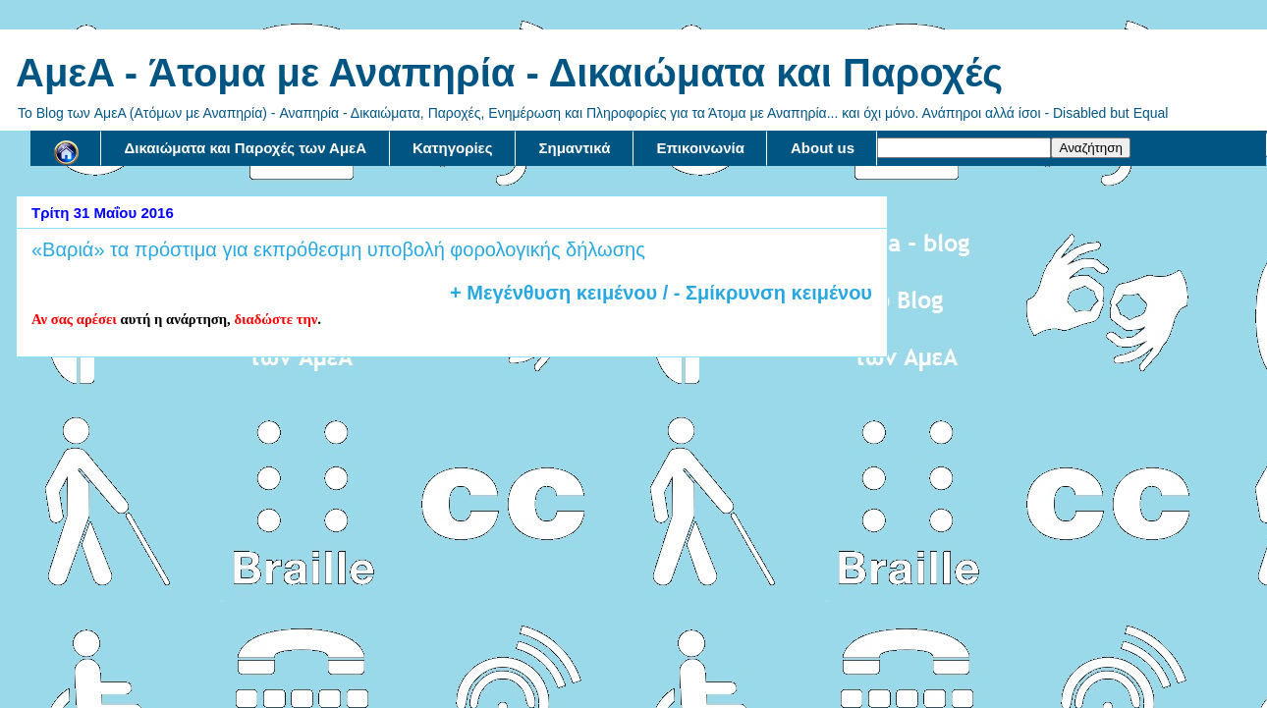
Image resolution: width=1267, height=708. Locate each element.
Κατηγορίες (452, 147)
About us (822, 147)
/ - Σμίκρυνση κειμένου (764, 292)
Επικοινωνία (700, 147)
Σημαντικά (575, 147)
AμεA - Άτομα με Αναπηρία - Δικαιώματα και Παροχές (509, 72)
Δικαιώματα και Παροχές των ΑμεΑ (246, 147)
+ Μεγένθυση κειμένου (553, 292)
